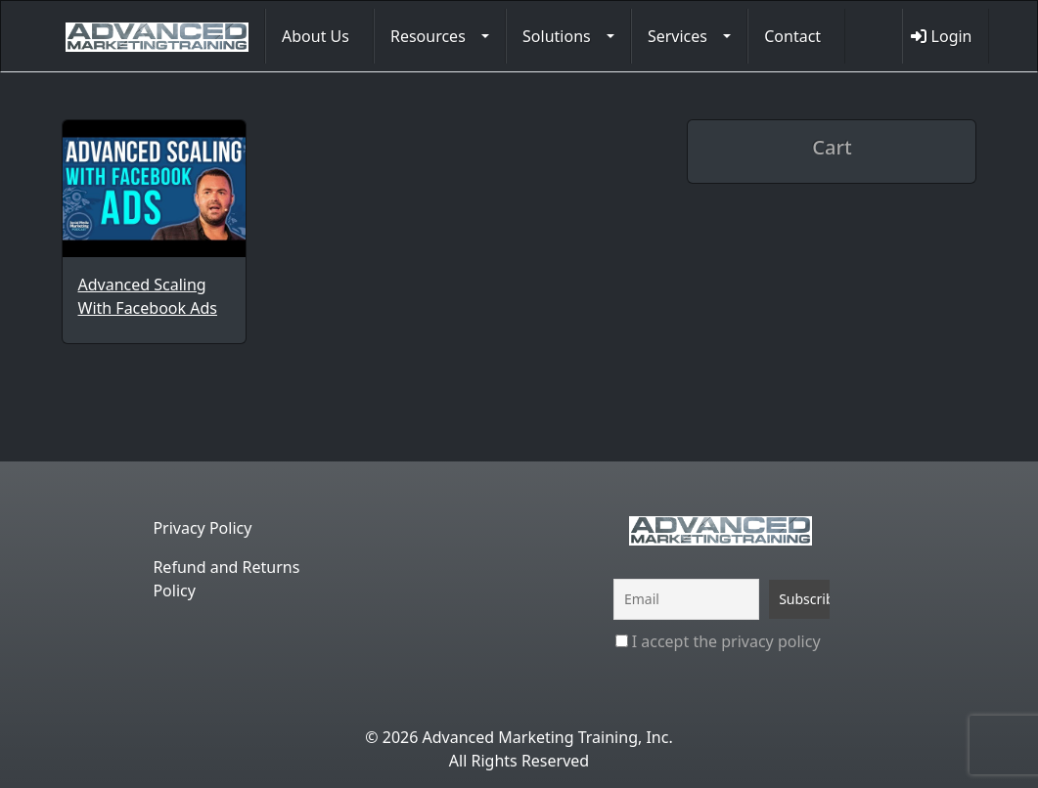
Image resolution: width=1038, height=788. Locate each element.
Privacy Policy (202, 528)
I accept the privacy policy (718, 641)
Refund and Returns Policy (226, 578)
